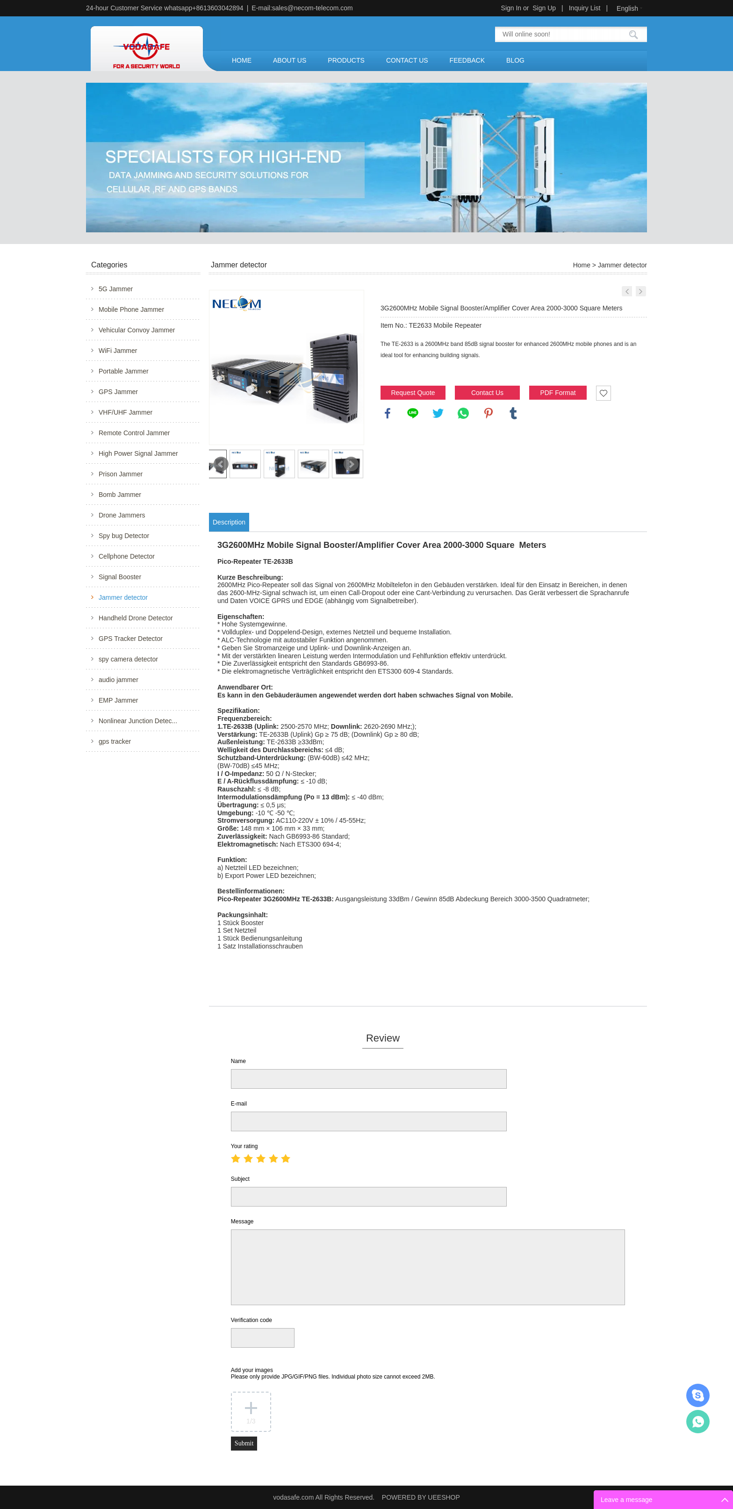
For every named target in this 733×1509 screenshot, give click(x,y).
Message (242, 1221)
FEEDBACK (467, 60)
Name (238, 1061)
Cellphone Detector (127, 556)
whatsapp (463, 413)
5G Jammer (116, 289)
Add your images (333, 1373)
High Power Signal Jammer (138, 453)
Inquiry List (585, 8)
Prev (221, 464)
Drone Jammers (122, 515)
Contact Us (487, 392)
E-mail (239, 1103)
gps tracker (115, 741)
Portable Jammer (124, 371)
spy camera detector (128, 659)
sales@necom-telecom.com (312, 8)
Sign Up (544, 8)
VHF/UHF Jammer (125, 412)
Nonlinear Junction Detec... (138, 721)
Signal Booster (120, 577)
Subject (240, 1179)
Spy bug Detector (124, 535)
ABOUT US (289, 60)
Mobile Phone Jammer (131, 309)
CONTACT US (407, 60)
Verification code (251, 1320)
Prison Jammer (121, 474)
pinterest (488, 413)
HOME (242, 60)
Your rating (244, 1146)
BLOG (515, 60)
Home (581, 265)
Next (351, 464)
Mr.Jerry (698, 1395)
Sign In (511, 8)
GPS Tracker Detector (131, 638)
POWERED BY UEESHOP (421, 1497)
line (413, 413)
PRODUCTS (346, 60)
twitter (438, 413)
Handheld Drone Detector (136, 618)
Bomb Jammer (120, 494)
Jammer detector (123, 597)
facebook (388, 413)
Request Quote (413, 392)
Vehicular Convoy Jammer (137, 330)
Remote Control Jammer (134, 433)
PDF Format (557, 392)
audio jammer (118, 679)
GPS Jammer (118, 391)
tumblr (513, 413)
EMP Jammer (118, 700)
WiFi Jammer (118, 350)
